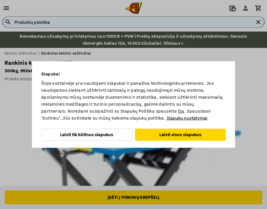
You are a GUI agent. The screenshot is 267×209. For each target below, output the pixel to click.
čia (181, 111)
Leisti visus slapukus (180, 134)
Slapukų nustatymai (187, 118)
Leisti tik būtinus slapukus (86, 134)
